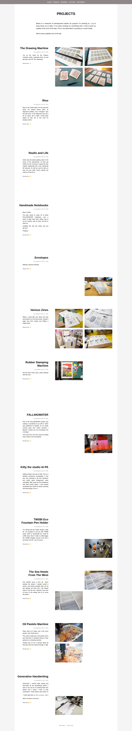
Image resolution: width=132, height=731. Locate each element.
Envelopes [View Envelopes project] (41, 257)
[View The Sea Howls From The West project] (69, 580)
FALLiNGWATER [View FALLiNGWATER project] (37, 414)
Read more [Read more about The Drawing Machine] (27, 63)
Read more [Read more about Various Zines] (27, 327)
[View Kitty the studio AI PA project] (69, 475)
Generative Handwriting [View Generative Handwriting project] (32, 676)
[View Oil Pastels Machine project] (69, 632)
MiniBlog (64, 2)
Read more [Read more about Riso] (27, 124)
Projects (56, 2)
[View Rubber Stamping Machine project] (69, 370)
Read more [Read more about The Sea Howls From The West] (27, 598)
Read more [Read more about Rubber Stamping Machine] (27, 379)
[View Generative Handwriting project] (69, 684)
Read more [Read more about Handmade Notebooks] (27, 235)
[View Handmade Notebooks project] (69, 213)
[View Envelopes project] (69, 266)
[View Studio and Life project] (69, 161)
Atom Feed (70, 725)
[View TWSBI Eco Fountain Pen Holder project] (69, 527)
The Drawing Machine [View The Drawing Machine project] (34, 48)
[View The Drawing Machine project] (69, 56)
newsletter (41, 695)
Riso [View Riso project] (45, 100)
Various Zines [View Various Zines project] (39, 309)
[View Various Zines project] (69, 318)
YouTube (72, 2)
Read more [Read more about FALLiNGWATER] (27, 441)
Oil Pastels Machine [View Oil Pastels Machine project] (35, 624)
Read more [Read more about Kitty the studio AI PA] (27, 492)
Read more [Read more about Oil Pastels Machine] (27, 649)
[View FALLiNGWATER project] (69, 423)
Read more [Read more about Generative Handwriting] (27, 702)
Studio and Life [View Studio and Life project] (38, 152)
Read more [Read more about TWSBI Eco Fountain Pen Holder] (27, 544)
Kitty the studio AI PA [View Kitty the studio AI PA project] (34, 467)
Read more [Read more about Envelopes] (27, 268)
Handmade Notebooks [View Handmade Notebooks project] (33, 205)
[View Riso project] (69, 109)
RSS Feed (62, 725)
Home (49, 2)
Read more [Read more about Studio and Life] (27, 176)
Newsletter (81, 2)
